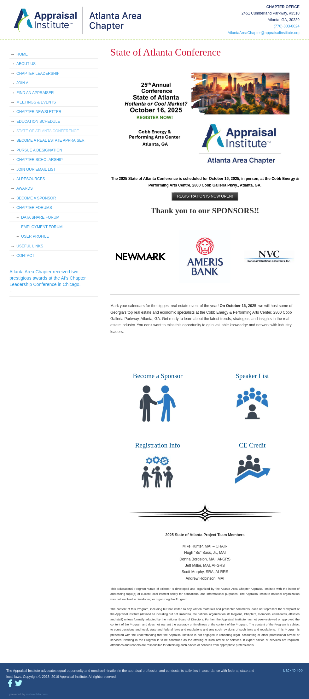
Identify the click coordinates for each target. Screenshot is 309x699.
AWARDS (24, 188)
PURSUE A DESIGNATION (39, 150)
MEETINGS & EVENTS (36, 102)
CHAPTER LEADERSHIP (38, 73)
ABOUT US (26, 64)
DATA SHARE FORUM (40, 217)
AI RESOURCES (30, 179)
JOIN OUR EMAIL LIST (36, 169)
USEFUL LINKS (29, 246)
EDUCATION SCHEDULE (38, 121)
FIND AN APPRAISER (35, 93)
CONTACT (25, 255)
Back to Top (293, 670)
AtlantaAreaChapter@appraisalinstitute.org (264, 33)
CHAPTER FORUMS (34, 207)
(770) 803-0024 (287, 26)
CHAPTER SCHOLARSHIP (39, 159)
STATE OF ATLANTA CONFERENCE (47, 131)
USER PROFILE (35, 236)
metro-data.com (37, 694)
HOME (22, 54)
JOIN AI (22, 83)
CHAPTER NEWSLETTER (38, 112)
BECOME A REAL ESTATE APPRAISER (50, 140)
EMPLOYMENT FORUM (41, 227)
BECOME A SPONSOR (36, 198)
